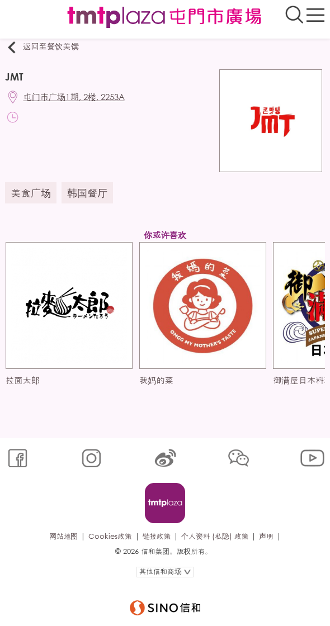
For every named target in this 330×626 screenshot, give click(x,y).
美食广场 (31, 193)
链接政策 (157, 536)
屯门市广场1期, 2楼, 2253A (74, 96)
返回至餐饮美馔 (42, 47)
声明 (266, 536)
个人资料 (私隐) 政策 (214, 536)
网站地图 (63, 536)
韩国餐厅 (87, 193)
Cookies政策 (109, 536)
